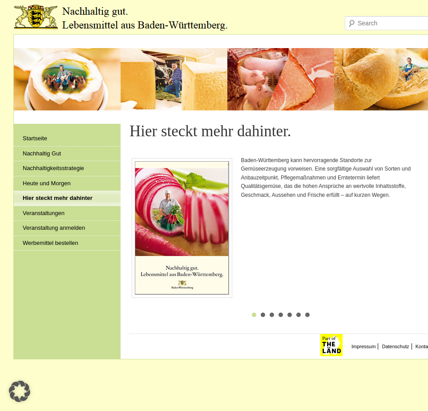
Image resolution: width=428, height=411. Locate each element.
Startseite (35, 138)
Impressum (363, 346)
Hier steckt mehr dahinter (58, 198)
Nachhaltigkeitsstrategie (53, 168)
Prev (141, 231)
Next (420, 231)
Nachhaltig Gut (42, 153)
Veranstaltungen (44, 213)
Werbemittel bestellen (50, 243)
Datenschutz (395, 346)
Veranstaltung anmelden (54, 227)
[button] (19, 391)
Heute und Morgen (47, 183)
